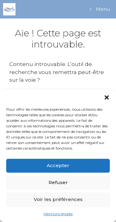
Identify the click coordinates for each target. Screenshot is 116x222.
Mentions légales (58, 214)
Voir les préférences (58, 199)
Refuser (58, 182)
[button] (107, 97)
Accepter (58, 165)
